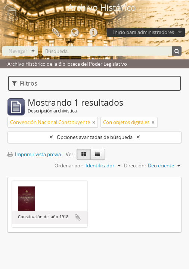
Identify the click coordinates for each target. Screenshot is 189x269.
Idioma (74, 32)
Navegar (18, 50)
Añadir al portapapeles (77, 217)
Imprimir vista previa (34, 154)
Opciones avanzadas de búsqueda (95, 137)
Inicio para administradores (143, 32)
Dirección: (135, 165)
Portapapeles (55, 32)
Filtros (24, 83)
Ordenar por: (69, 165)
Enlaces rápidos (93, 32)
